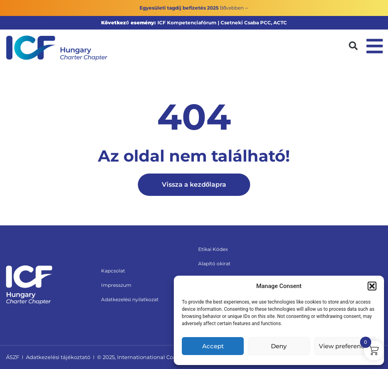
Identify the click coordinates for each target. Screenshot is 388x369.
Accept (213, 346)
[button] (372, 286)
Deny (279, 346)
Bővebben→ (234, 8)
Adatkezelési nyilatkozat (130, 299)
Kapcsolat (113, 271)
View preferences (345, 346)
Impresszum (116, 285)
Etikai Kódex (213, 249)
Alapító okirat (214, 263)
